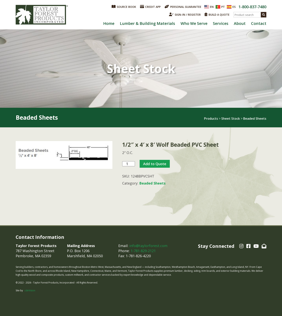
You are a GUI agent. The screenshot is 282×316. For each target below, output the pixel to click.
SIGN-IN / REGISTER (185, 14)
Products (211, 118)
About (240, 23)
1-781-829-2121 (143, 250)
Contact (258, 23)
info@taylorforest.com (148, 245)
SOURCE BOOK (124, 7)
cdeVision (29, 290)
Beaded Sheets (254, 118)
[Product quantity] (128, 164)
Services (220, 23)
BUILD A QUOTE (217, 14)
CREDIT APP (150, 7)
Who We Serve (194, 23)
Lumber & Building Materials (147, 23)
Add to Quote (154, 163)
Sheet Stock (230, 118)
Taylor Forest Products (42, 14)
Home (108, 23)
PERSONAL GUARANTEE (182, 7)
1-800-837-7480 (252, 6)
